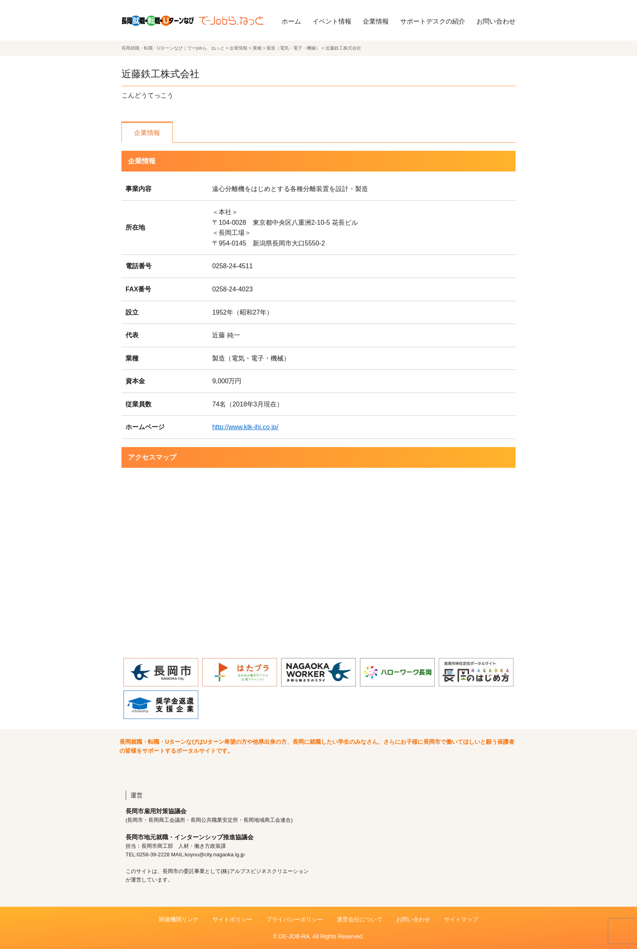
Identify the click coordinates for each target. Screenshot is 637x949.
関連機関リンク (179, 919)
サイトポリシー (232, 919)
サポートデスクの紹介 (432, 21)
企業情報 (376, 21)
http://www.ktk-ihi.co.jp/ (245, 426)
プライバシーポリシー (294, 919)
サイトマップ (461, 919)
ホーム (291, 21)
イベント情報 (331, 21)
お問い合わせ (496, 21)
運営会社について (359, 919)
